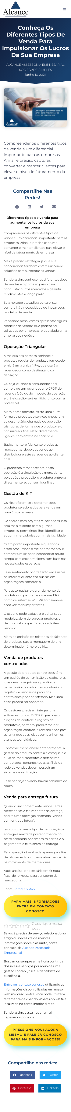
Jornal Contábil (25, 889)
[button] (64, 9)
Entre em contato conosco (24, 984)
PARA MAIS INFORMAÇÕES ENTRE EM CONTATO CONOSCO (35, 906)
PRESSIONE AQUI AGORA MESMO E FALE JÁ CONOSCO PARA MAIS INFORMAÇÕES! (35, 1034)
